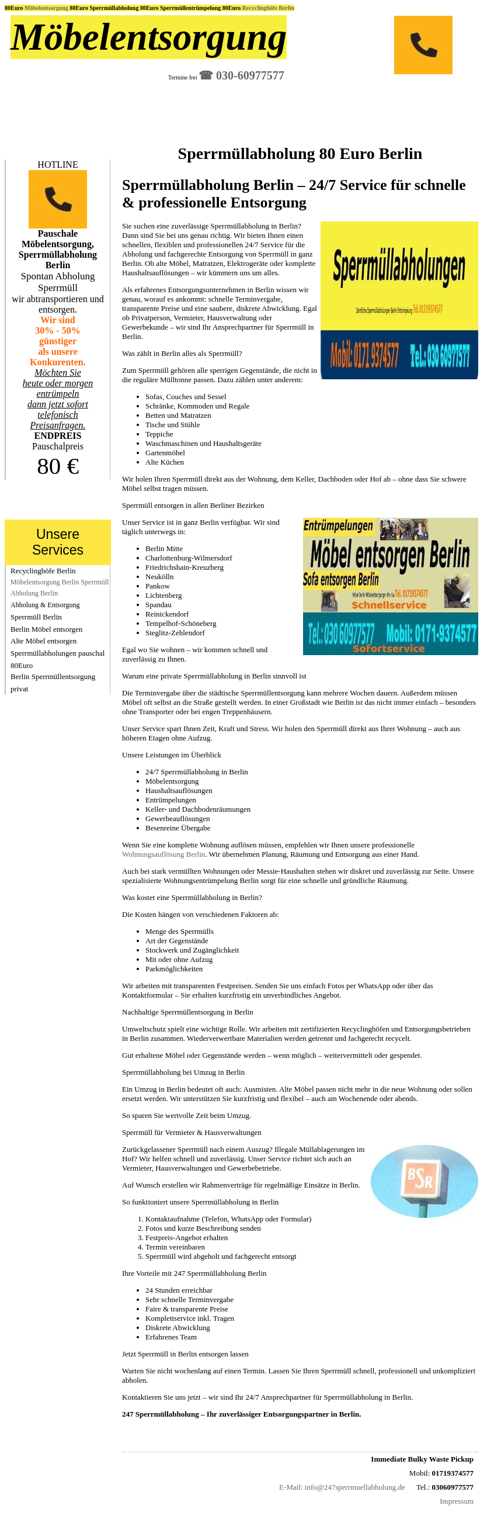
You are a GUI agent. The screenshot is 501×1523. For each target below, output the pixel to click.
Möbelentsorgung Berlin (45, 582)
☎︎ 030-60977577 (241, 75)
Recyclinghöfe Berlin (268, 8)
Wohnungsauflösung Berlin (163, 854)
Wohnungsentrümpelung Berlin (211, 880)
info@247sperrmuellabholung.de (355, 1487)
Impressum (457, 1501)
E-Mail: (290, 1487)
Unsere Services (58, 542)
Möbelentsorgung (47, 8)
